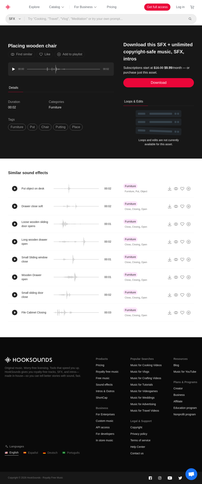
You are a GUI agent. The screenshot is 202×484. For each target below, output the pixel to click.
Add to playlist (69, 54)
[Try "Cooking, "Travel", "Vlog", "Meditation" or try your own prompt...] (104, 18)
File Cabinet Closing (34, 312)
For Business (85, 7)
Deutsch (50, 452)
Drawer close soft (32, 206)
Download (158, 83)
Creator (178, 388)
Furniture (55, 107)
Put (137, 191)
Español (30, 452)
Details (13, 87)
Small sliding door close (32, 294)
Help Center (137, 446)
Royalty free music (107, 371)
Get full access (157, 7)
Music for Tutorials (141, 384)
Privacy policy (138, 433)
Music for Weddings (142, 397)
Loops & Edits (133, 101)
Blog (176, 365)
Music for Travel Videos (144, 410)
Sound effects (104, 384)
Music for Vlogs (139, 371)
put (32, 127)
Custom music (104, 420)
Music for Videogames (144, 391)
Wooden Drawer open (31, 277)
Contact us (137, 453)
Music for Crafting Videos (145, 378)
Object (143, 191)
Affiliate (177, 401)
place (76, 127)
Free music (102, 378)
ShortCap (102, 397)
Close (128, 209)
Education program (185, 407)
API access (103, 427)
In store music (104, 440)
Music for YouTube (184, 371)
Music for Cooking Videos (146, 365)
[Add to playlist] (188, 189)
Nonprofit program (184, 414)
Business (179, 394)
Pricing (111, 7)
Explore (34, 7)
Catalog (57, 7)
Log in (180, 7)
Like (44, 54)
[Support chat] (191, 474)
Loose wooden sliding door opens (35, 224)
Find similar (21, 54)
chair (45, 127)
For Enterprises (105, 414)
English (12, 452)
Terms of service (140, 440)
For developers (105, 433)
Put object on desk (33, 188)
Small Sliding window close (35, 259)
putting (60, 127)
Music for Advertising (143, 404)
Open (144, 209)
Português (71, 452)
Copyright (136, 427)
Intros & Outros (105, 391)
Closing (136, 209)
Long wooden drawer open (34, 241)
